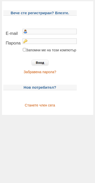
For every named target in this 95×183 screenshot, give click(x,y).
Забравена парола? (40, 72)
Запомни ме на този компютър (51, 50)
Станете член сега (40, 105)
